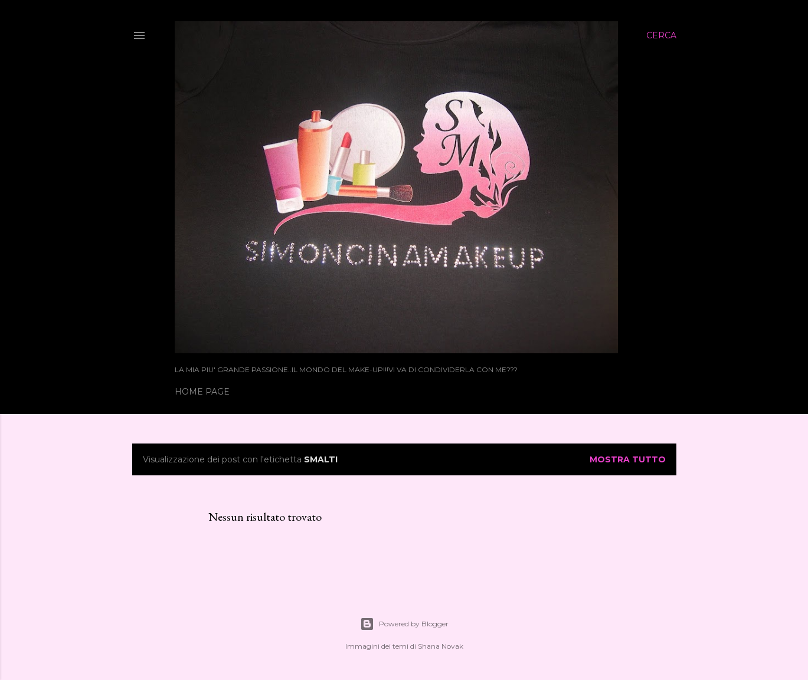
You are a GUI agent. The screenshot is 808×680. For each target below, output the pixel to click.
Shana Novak (440, 646)
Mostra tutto (628, 459)
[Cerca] (661, 35)
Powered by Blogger (404, 624)
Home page (202, 391)
